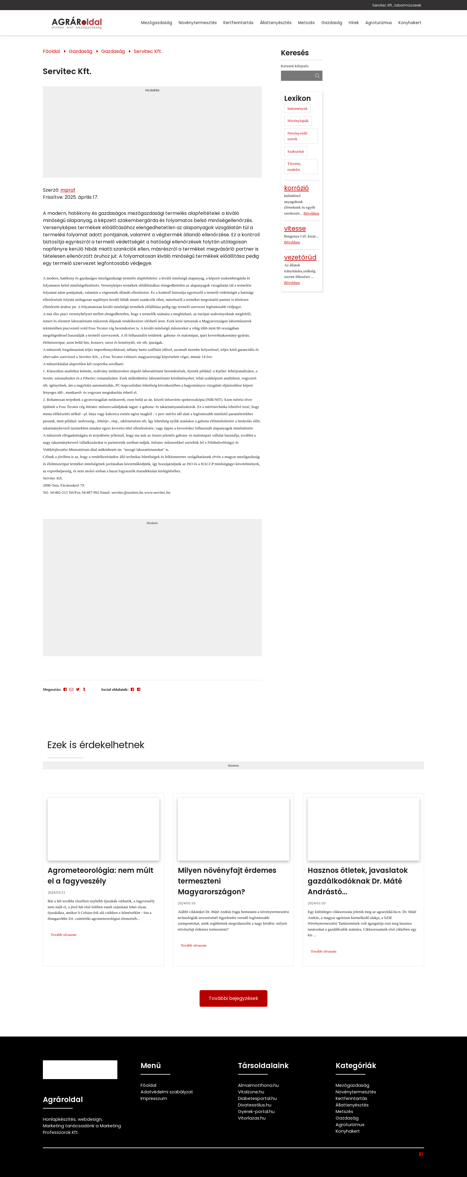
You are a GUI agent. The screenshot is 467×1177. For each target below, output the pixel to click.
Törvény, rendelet (294, 166)
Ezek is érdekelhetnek (95, 744)
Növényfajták (298, 120)
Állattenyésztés (276, 23)
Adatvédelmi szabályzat (167, 1092)
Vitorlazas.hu (252, 1118)
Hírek (354, 23)
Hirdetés (152, 90)
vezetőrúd (300, 257)
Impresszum (154, 1098)
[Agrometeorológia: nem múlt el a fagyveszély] (103, 879)
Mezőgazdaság (156, 23)
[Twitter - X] (77, 689)
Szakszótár (295, 151)
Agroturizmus (378, 23)
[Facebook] (65, 689)
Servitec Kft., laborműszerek (396, 5)
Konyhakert (409, 23)
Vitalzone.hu (251, 1092)
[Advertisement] (152, 134)
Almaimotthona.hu (258, 1085)
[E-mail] (71, 689)
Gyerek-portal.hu (256, 1112)
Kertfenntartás (238, 23)
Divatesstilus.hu (254, 1105)
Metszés (306, 23)
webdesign (90, 1119)
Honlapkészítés (59, 1119)
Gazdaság (331, 23)
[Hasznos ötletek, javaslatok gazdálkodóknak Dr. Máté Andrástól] (363, 879)
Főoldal (51, 51)
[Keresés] (317, 75)
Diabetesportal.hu (257, 1098)
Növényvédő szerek (297, 136)
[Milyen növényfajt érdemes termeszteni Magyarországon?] (233, 879)
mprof (67, 190)
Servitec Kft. (148, 51)
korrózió (296, 188)
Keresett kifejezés (295, 66)
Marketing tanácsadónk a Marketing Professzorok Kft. (82, 1129)
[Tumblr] (84, 689)
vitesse (295, 228)
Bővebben (311, 213)
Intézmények (297, 108)
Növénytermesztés (198, 23)
